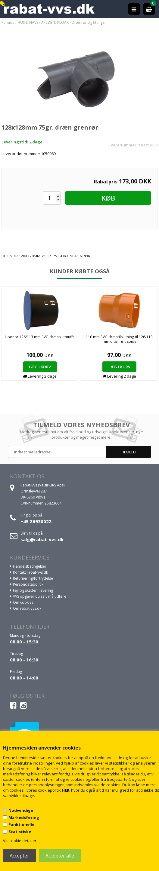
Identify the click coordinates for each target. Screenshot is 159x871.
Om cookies (23, 602)
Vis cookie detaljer (19, 840)
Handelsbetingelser (29, 566)
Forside (8, 22)
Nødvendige (20, 810)
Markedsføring (23, 817)
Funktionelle (21, 824)
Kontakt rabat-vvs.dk (30, 572)
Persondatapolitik (28, 584)
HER (65, 790)
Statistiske (19, 831)
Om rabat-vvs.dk (27, 608)
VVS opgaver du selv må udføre (39, 596)
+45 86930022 (35, 521)
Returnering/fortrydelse (33, 578)
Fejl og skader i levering (33, 590)
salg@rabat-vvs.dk (42, 539)
